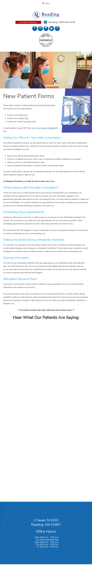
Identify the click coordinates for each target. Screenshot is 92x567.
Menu (46, 3)
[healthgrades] (51, 28)
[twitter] (46, 28)
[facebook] (34, 28)
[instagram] (57, 28)
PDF (26, 115)
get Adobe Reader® (47, 128)
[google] (40, 28)
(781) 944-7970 (66, 22)
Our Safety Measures (28, 22)
